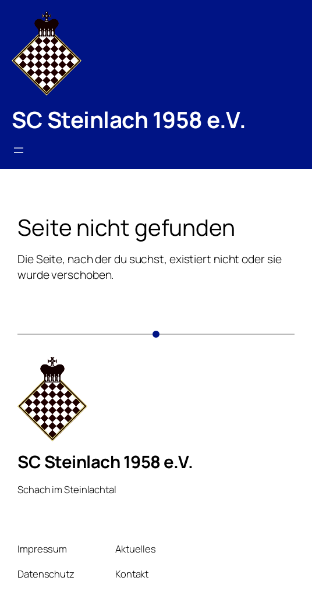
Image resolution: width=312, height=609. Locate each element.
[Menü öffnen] (19, 150)
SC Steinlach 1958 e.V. (129, 119)
